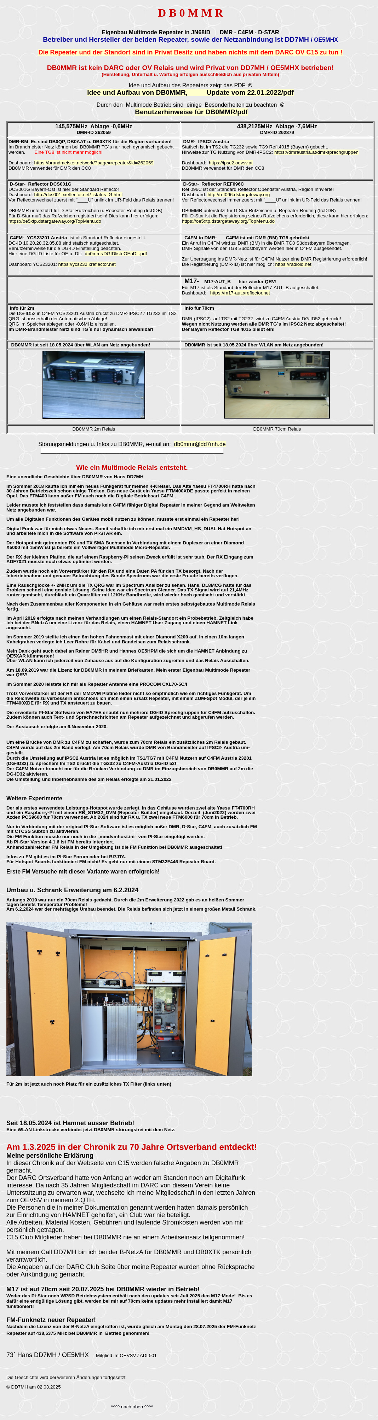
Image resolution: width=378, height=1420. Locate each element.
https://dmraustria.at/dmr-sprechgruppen (316, 152)
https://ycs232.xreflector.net (87, 264)
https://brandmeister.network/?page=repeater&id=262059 (94, 162)
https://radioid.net (293, 264)
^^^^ (148, 1406)
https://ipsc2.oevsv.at (230, 162)
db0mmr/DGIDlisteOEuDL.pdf (116, 253)
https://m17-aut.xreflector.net (240, 293)
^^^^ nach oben (127, 1406)
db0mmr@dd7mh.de (200, 444)
